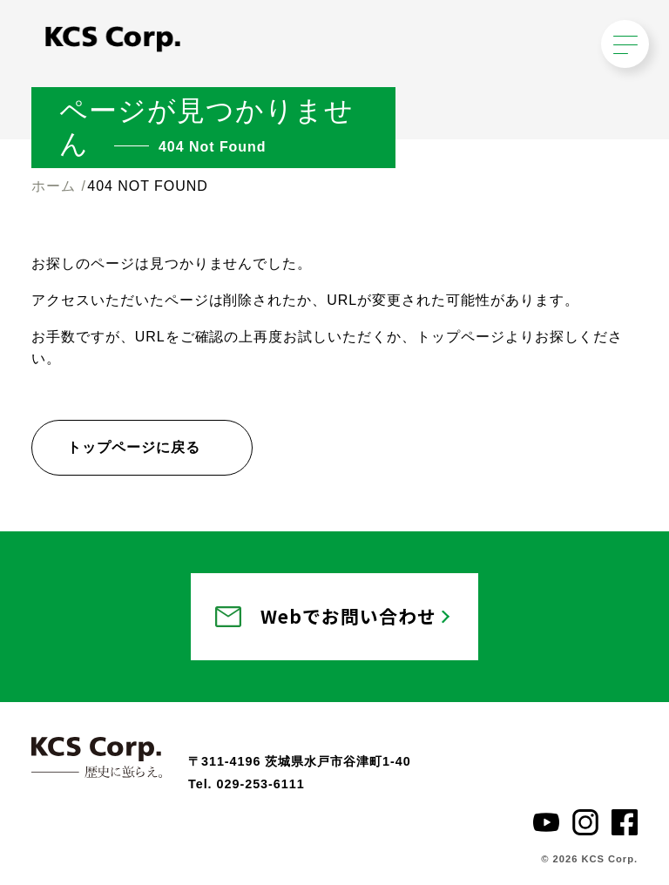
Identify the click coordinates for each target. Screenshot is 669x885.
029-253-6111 (261, 784)
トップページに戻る (133, 447)
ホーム (53, 186)
